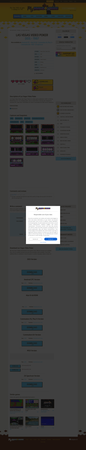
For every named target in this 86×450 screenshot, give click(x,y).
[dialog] (43, 225)
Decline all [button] (35, 239)
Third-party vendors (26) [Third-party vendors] (42, 226)
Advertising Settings (37, 233)
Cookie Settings (38, 235)
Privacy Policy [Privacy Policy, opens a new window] (46, 235)
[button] (43, 242)
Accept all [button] (50, 239)
